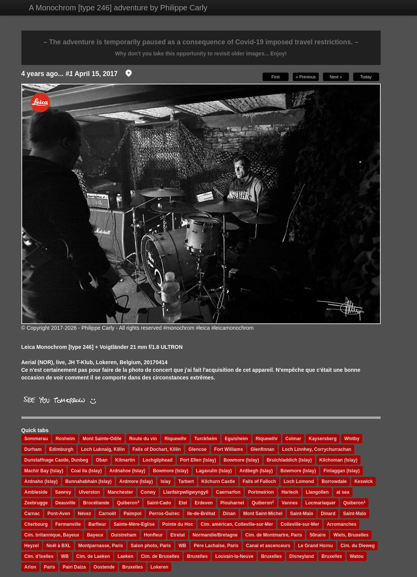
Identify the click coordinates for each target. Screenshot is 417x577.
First (275, 77)
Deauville (65, 503)
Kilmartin (125, 460)
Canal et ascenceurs (268, 545)
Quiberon (128, 503)
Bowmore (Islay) (241, 460)
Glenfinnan (262, 449)
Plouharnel (232, 503)
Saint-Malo (301, 513)
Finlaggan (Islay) (341, 470)
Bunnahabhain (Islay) (88, 481)
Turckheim (205, 438)
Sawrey (63, 492)
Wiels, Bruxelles (350, 535)
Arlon (30, 567)
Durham (33, 449)
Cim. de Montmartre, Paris (273, 535)
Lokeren (160, 567)
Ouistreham (123, 535)
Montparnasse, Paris (100, 545)
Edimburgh (61, 449)
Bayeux (95, 535)
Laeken (125, 556)
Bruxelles (197, 556)
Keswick (363, 481)
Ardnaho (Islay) (41, 481)
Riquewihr (175, 438)
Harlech (289, 492)
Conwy (148, 492)
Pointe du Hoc (177, 524)
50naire (318, 535)
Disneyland (301, 556)
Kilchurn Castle (218, 481)
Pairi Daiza (74, 567)
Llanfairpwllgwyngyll (185, 492)
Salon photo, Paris (151, 545)
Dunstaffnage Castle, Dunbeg (56, 460)
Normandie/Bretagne (215, 535)
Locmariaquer (320, 503)
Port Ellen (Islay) (198, 460)
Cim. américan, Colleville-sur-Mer (237, 524)
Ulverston (89, 492)
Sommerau (36, 438)
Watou (356, 556)
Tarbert (186, 481)
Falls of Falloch (259, 481)
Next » (336, 77)
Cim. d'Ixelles (39, 556)
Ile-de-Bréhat (201, 513)
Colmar (293, 438)
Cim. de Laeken (93, 556)
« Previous (306, 77)
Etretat (177, 535)
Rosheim (65, 438)
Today (366, 77)
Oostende (104, 567)
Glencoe (197, 449)
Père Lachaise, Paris (216, 545)
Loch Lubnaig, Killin (103, 449)
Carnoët (107, 513)
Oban (102, 460)
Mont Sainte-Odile (102, 438)
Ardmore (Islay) (136, 481)
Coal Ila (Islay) (86, 470)
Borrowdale (334, 481)
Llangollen (317, 492)
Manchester (120, 492)
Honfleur (153, 535)
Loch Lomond (299, 481)
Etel (182, 503)
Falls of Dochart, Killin (157, 449)
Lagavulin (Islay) (214, 470)
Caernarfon (228, 492)
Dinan (229, 513)
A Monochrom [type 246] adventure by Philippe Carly (118, 7)
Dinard (328, 513)
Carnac (32, 513)
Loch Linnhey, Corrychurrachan (316, 449)
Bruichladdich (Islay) (289, 460)
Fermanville (68, 524)
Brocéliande (96, 503)
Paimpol (132, 513)
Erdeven (204, 503)
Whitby (351, 438)
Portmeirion (261, 492)
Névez (84, 513)
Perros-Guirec (164, 513)
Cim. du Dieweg (358, 545)
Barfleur (97, 524)
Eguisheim (236, 438)
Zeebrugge (36, 503)
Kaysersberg (323, 438)
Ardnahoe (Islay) (127, 470)
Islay (166, 481)
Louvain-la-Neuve (234, 556)
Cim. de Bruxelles (160, 556)
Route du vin (143, 438)
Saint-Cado (159, 503)
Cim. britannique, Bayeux (52, 535)
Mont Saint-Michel (262, 513)
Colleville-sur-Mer (300, 524)
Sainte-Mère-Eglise (134, 524)
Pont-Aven (58, 513)
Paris (49, 567)
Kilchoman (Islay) (338, 460)
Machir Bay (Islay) (43, 470)
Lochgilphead (157, 460)
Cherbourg (36, 524)
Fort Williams (228, 449)
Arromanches (341, 524)
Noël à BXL (58, 545)
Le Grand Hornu (315, 545)
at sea (342, 492)
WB (182, 545)
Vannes (290, 503)
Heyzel (31, 545)
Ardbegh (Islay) (256, 470)
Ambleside (36, 492)
